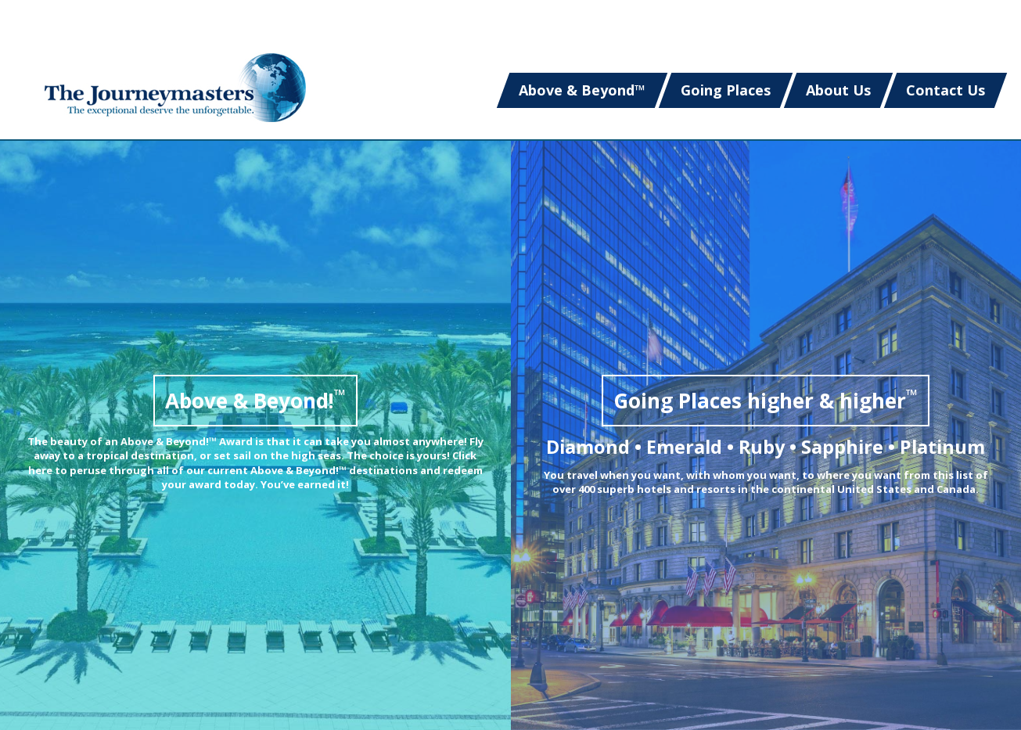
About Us (838, 90)
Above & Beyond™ (582, 90)
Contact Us (945, 90)
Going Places (726, 90)
